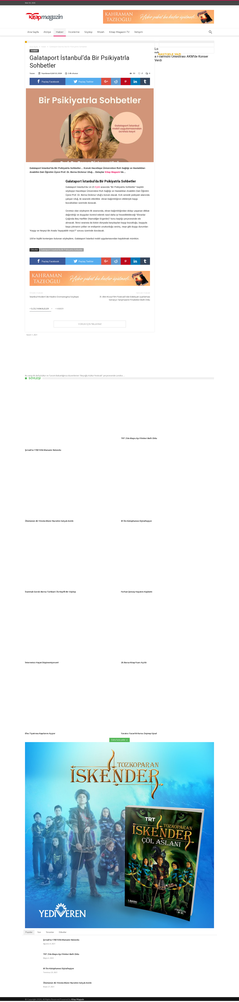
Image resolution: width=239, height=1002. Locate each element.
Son (39, 933)
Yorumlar (50, 933)
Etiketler (62, 933)
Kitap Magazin (77, 1000)
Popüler (28, 933)
